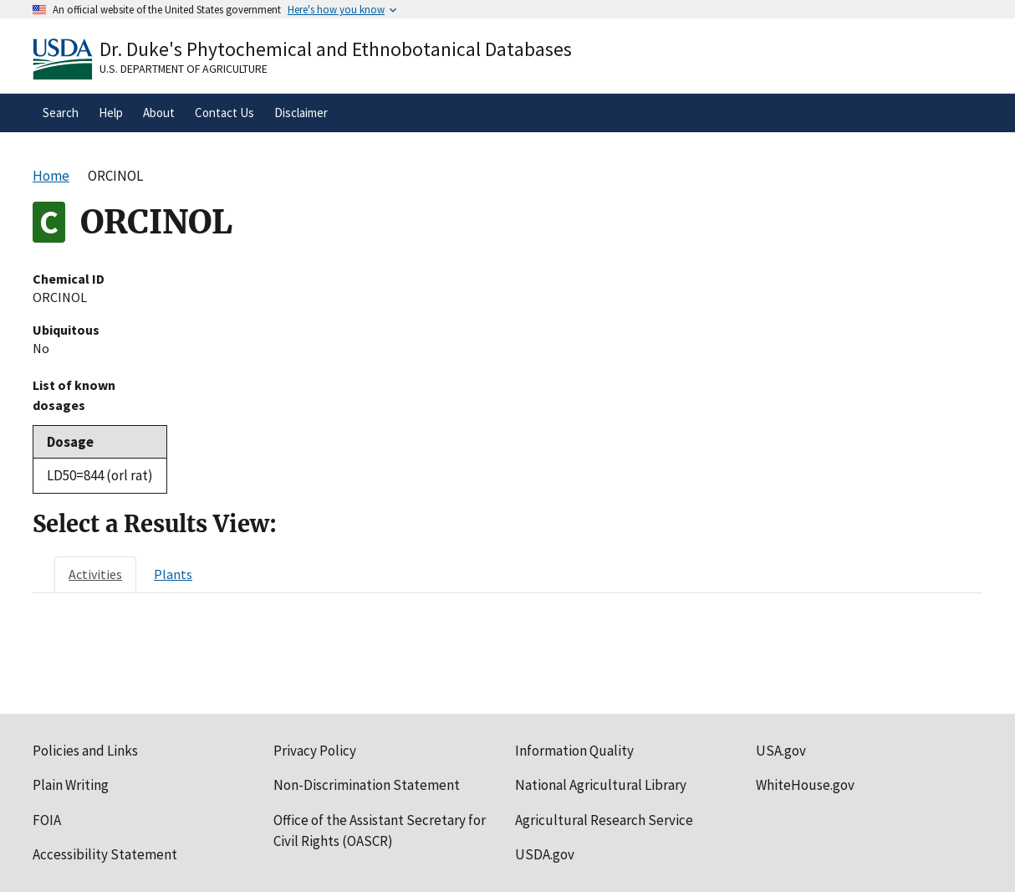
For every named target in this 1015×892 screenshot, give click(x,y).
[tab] (95, 574)
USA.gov (781, 750)
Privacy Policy (314, 750)
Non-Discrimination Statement (366, 785)
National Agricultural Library (600, 785)
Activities (95, 574)
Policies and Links (85, 750)
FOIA (47, 820)
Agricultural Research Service (604, 820)
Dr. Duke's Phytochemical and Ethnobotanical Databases (335, 49)
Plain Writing (71, 785)
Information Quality (574, 750)
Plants (173, 574)
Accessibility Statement (105, 854)
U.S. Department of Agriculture (183, 68)
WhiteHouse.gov (805, 785)
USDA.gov (544, 854)
